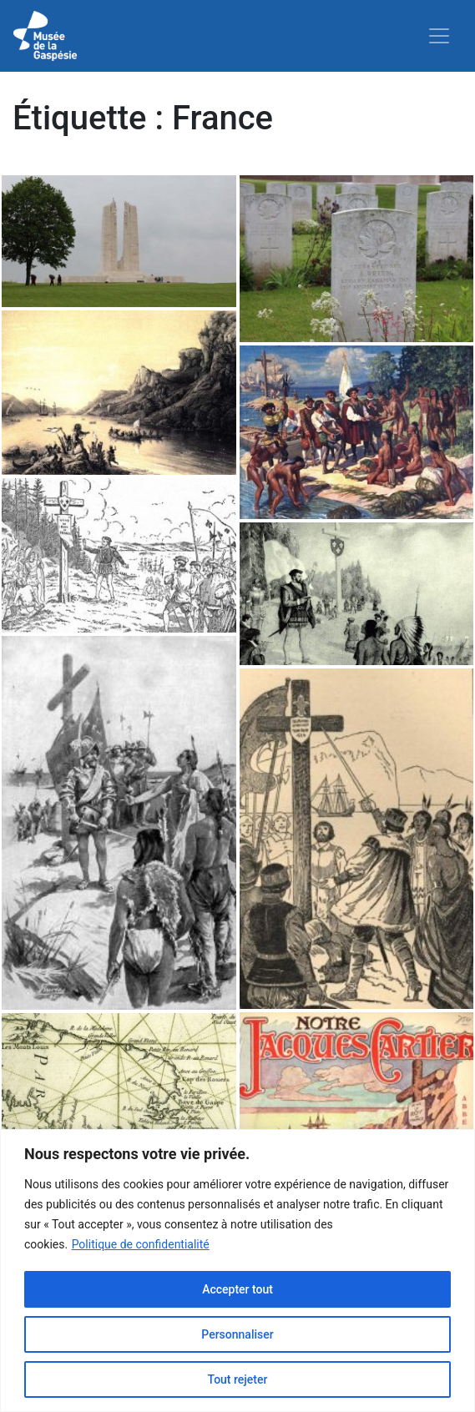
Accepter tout (237, 1289)
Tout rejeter (238, 1379)
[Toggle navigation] (439, 36)
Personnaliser (237, 1334)
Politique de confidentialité (141, 1244)
